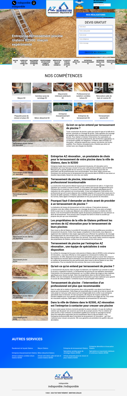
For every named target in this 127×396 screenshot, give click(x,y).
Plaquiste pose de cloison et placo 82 (67, 63)
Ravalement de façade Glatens (22, 348)
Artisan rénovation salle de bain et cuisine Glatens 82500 (49, 357)
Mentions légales (75, 393)
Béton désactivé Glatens (46, 353)
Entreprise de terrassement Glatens (76, 348)
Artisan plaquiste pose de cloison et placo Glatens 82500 (76, 357)
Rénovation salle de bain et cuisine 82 (57, 63)
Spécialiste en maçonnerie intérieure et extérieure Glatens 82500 (101, 352)
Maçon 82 (15, 61)
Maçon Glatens (43, 348)
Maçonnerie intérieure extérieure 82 (34, 63)
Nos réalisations (95, 14)
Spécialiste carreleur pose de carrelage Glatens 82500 (73, 352)
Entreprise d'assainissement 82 (88, 62)
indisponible (21, 2)
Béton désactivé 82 (76, 62)
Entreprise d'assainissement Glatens (24, 353)
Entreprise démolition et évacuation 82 (100, 63)
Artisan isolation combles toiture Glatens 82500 (23, 357)
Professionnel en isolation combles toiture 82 (45, 63)
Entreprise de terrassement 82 (112, 62)
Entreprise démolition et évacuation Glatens (101, 347)
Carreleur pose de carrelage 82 (24, 63)
